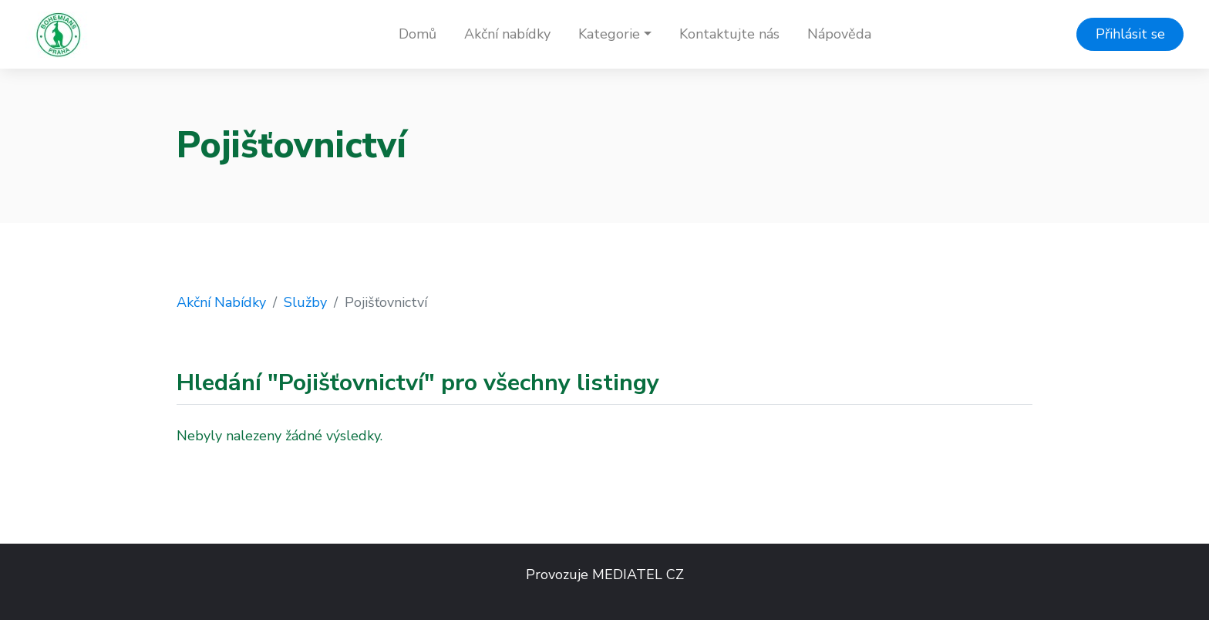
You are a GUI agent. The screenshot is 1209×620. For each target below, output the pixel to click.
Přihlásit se (1130, 34)
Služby (305, 302)
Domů (417, 34)
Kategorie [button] (609, 34)
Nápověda (839, 34)
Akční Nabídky (221, 302)
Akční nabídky (507, 34)
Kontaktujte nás (729, 34)
